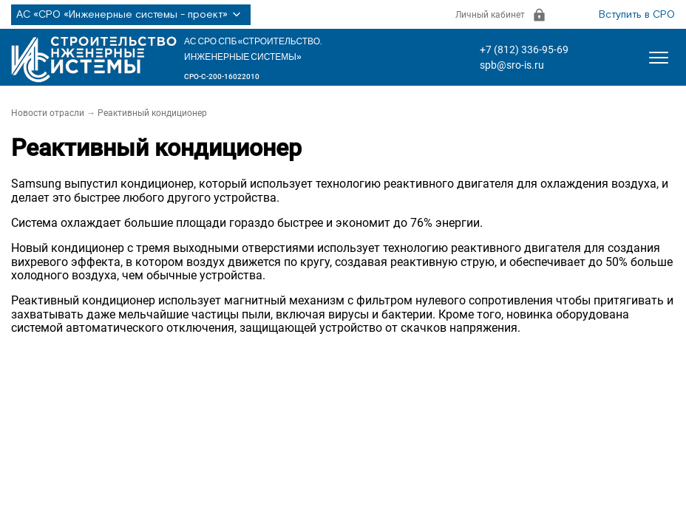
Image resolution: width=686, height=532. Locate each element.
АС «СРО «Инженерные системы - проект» (130, 15)
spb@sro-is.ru (512, 65)
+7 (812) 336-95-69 (524, 49)
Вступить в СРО (637, 14)
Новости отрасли (47, 113)
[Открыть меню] (658, 57)
